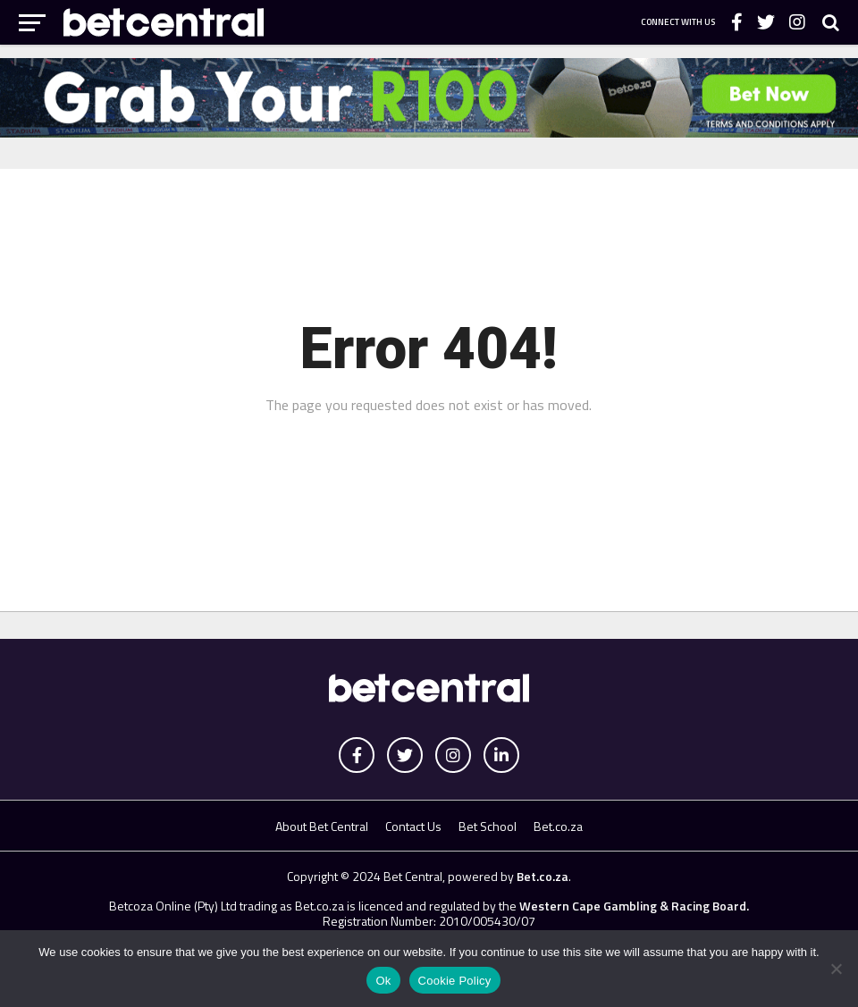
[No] (836, 969)
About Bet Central (321, 826)
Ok (383, 980)
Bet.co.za (558, 826)
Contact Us (413, 826)
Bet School (487, 826)
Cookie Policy (455, 980)
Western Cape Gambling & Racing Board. (633, 905)
